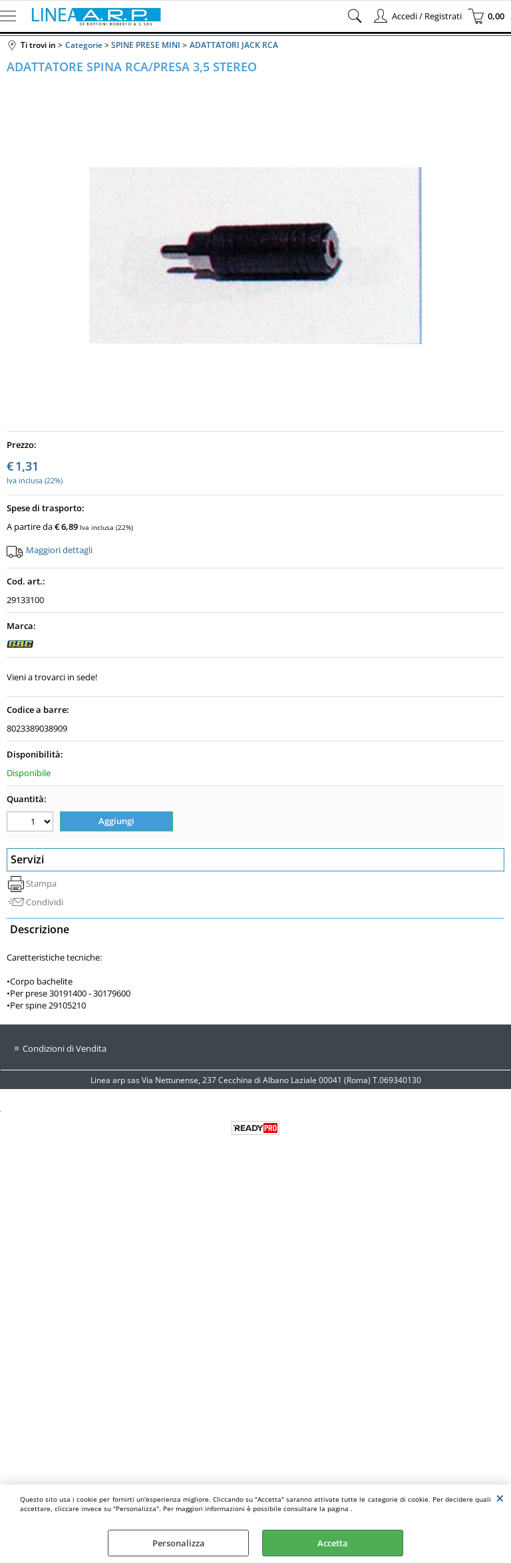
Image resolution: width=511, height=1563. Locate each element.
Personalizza (178, 1543)
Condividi (44, 902)
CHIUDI (500, 1497)
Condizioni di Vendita (64, 1048)
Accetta (332, 1543)
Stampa (41, 883)
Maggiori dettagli (59, 550)
